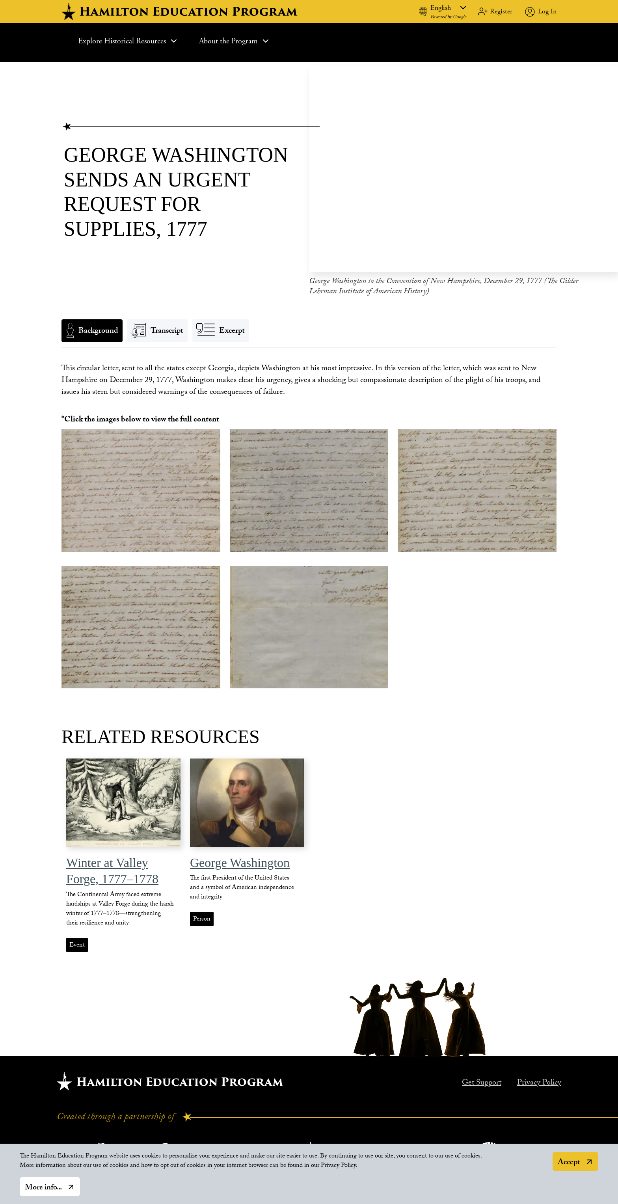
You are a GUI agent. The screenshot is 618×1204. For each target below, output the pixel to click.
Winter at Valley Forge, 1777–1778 (112, 867)
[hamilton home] (180, 11)
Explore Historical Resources (128, 41)
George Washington (240, 859)
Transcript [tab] (167, 327)
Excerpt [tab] (232, 327)
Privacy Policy (539, 1079)
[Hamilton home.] (170, 1077)
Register (501, 11)
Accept (569, 1163)
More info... (43, 1188)
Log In (547, 11)
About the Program (234, 41)
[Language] (448, 7)
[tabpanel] (309, 377)
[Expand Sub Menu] (174, 41)
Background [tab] (98, 327)
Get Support (481, 1079)
